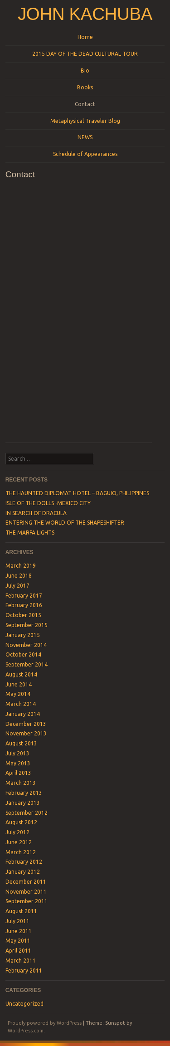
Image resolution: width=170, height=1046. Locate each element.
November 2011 (26, 892)
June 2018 (18, 576)
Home (85, 37)
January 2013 (22, 803)
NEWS (85, 137)
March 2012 (20, 852)
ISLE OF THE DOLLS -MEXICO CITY (48, 503)
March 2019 (20, 566)
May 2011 (17, 941)
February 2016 (23, 605)
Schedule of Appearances (85, 154)
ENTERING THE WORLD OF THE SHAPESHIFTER (64, 522)
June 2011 (18, 931)
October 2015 (23, 615)
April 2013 (18, 773)
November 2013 (26, 733)
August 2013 (21, 743)
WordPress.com (26, 1030)
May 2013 (17, 763)
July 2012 (17, 832)
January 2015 (22, 635)
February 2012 (23, 862)
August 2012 (21, 822)
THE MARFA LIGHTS (29, 532)
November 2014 (26, 645)
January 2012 (22, 872)
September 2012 (26, 813)
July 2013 (17, 753)
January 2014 (22, 714)
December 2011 (25, 882)
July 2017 (17, 586)
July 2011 (17, 921)
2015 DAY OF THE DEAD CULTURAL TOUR (85, 54)
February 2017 (23, 595)
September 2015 (26, 625)
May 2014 (17, 694)
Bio (85, 70)
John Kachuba (85, 14)
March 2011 (20, 960)
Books (85, 87)
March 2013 (20, 783)
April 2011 (18, 951)
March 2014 (20, 704)
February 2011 (23, 970)
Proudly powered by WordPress (45, 1023)
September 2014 (26, 664)
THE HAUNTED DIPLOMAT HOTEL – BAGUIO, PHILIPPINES (77, 493)
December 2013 (25, 724)
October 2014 (23, 654)
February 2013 (23, 793)
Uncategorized (24, 1004)
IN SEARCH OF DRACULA (36, 513)
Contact (85, 104)
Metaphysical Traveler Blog (85, 121)
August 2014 (21, 674)
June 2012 (18, 842)
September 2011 (26, 901)
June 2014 (18, 684)
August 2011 (21, 911)
